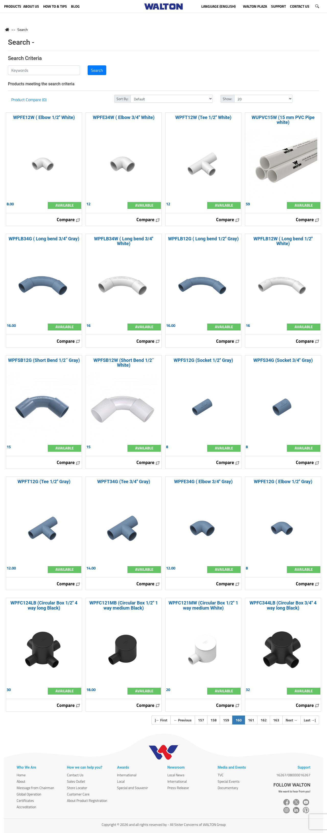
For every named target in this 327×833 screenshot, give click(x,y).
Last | (310, 720)
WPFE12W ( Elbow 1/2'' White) (44, 117)
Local (121, 781)
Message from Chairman (35, 787)
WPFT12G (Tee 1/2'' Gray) (43, 481)
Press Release (178, 787)
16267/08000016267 (293, 775)
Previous (183, 720)
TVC (221, 775)
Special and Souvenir (132, 787)
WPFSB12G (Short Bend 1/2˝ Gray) (44, 360)
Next (291, 720)
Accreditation (26, 807)
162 (264, 720)
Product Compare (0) (28, 100)
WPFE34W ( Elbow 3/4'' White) (124, 117)
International (126, 775)
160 (240, 720)
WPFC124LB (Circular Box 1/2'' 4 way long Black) (43, 605)
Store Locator (77, 787)
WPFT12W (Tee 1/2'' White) (203, 117)
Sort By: (122, 98)
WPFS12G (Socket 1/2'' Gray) (203, 360)
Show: (227, 98)
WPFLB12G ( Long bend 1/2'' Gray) (203, 238)
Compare (68, 219)
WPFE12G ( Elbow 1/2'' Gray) (283, 481)
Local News (175, 775)
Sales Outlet (76, 781)
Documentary (228, 787)
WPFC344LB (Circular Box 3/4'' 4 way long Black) (283, 605)
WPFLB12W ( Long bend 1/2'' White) (283, 241)
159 (226, 720)
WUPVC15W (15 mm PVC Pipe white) (283, 120)
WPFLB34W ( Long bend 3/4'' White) (123, 241)
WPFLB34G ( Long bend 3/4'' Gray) (44, 238)
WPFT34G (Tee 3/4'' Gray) (123, 481)
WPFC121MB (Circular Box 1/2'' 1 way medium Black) (123, 605)
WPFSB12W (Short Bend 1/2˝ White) (124, 363)
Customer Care (78, 794)
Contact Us (75, 775)
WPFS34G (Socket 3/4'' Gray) (283, 360)
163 (276, 720)
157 (201, 720)
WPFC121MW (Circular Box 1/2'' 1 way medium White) (203, 605)
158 (214, 720)
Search (22, 29)
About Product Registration (87, 800)
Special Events (229, 781)
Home (21, 775)
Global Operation (29, 794)
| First (161, 720)
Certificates (25, 800)
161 (251, 720)
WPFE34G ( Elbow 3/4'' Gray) (203, 481)
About (21, 781)
